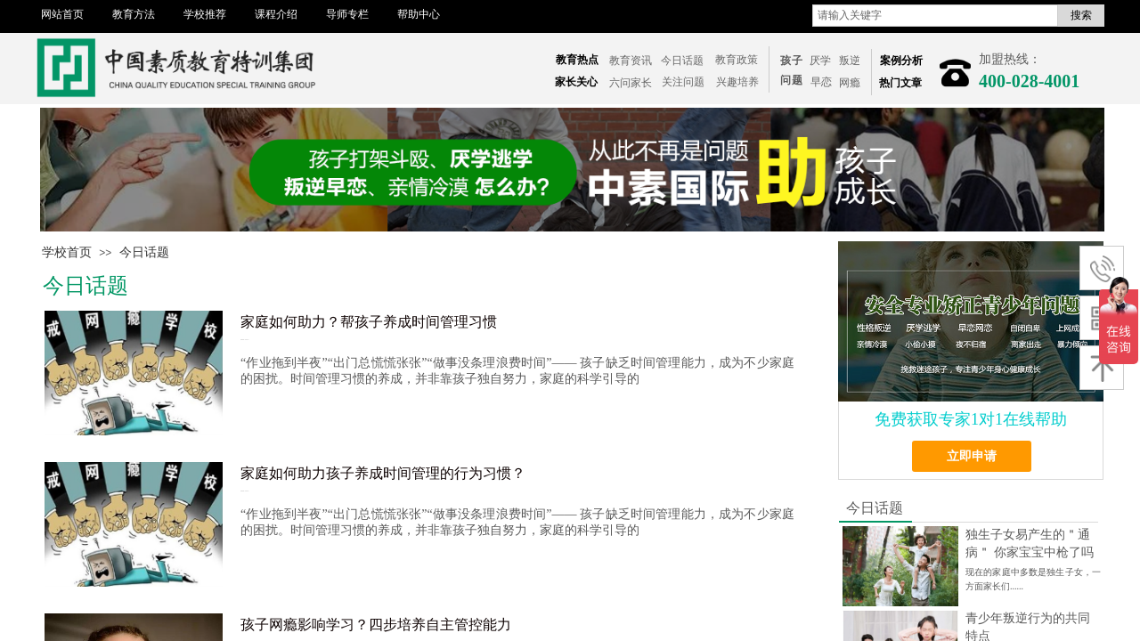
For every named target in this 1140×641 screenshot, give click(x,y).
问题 (791, 80)
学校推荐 (204, 14)
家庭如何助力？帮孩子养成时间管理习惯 (368, 321)
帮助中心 (418, 14)
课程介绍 (276, 14)
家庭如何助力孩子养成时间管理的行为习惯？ (382, 473)
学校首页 (67, 252)
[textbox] (935, 15)
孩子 (791, 60)
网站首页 (62, 14)
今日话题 (144, 252)
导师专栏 (347, 14)
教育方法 (133, 14)
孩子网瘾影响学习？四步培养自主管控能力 (375, 624)
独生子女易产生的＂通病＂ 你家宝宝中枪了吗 (1029, 543)
